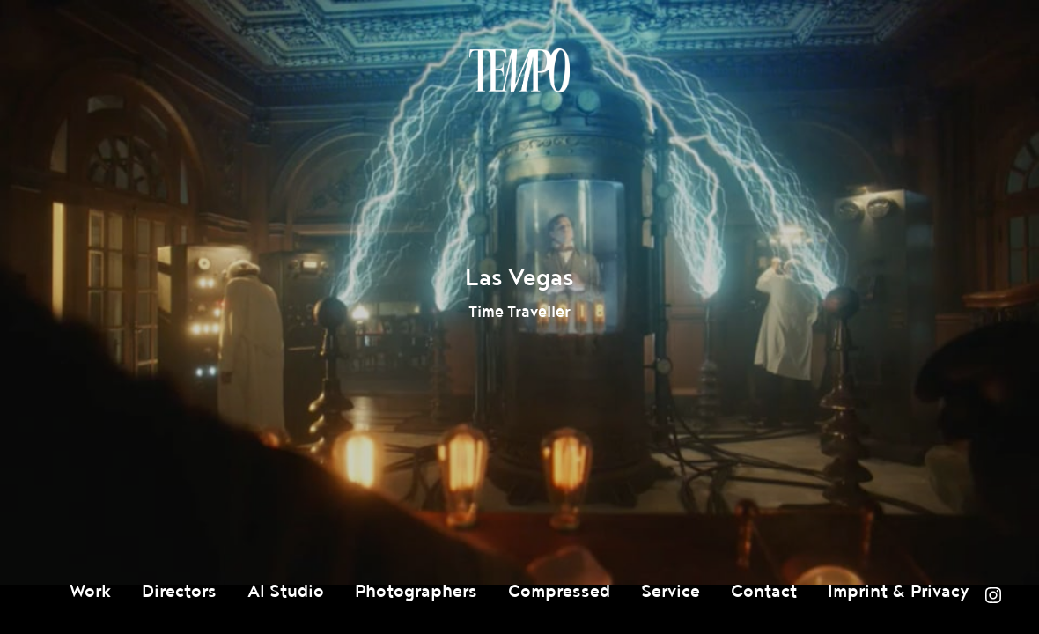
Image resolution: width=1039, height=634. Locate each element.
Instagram (993, 595)
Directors (179, 591)
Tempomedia (519, 70)
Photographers (416, 591)
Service (670, 591)
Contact (764, 591)
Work (90, 591)
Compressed (559, 591)
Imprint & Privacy (898, 591)
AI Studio (285, 591)
